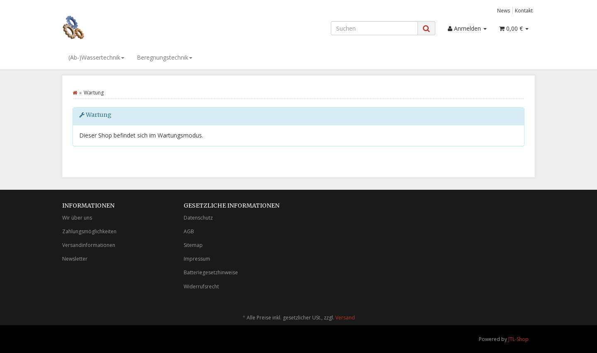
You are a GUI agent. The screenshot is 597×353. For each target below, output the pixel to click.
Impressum (197, 258)
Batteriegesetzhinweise (211, 272)
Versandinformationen (88, 245)
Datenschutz (198, 217)
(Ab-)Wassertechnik (96, 57)
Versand (345, 317)
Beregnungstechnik (164, 57)
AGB (189, 231)
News (503, 10)
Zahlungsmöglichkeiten (89, 231)
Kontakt (524, 10)
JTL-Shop (518, 339)
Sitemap (193, 245)
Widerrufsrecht (201, 286)
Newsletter (74, 258)
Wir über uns (77, 217)
